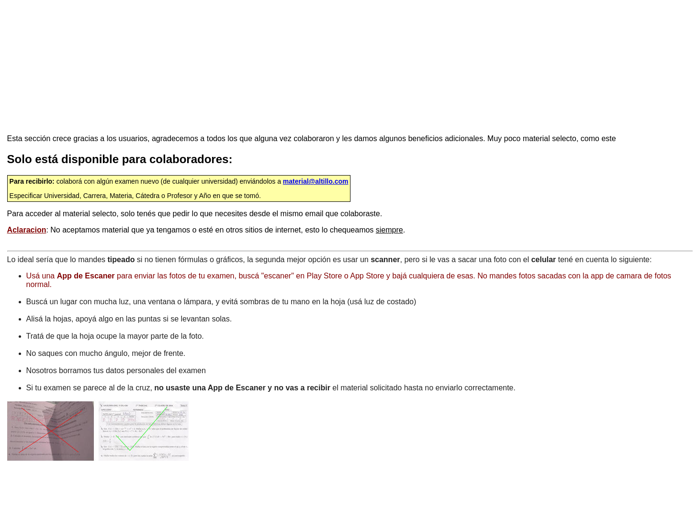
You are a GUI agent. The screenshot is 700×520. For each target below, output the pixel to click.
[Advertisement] (244, 67)
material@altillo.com (316, 181)
